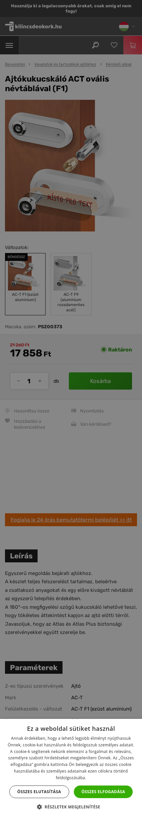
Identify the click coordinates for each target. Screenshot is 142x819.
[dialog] (71, 409)
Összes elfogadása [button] (103, 791)
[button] (71, 807)
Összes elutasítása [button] (39, 791)
